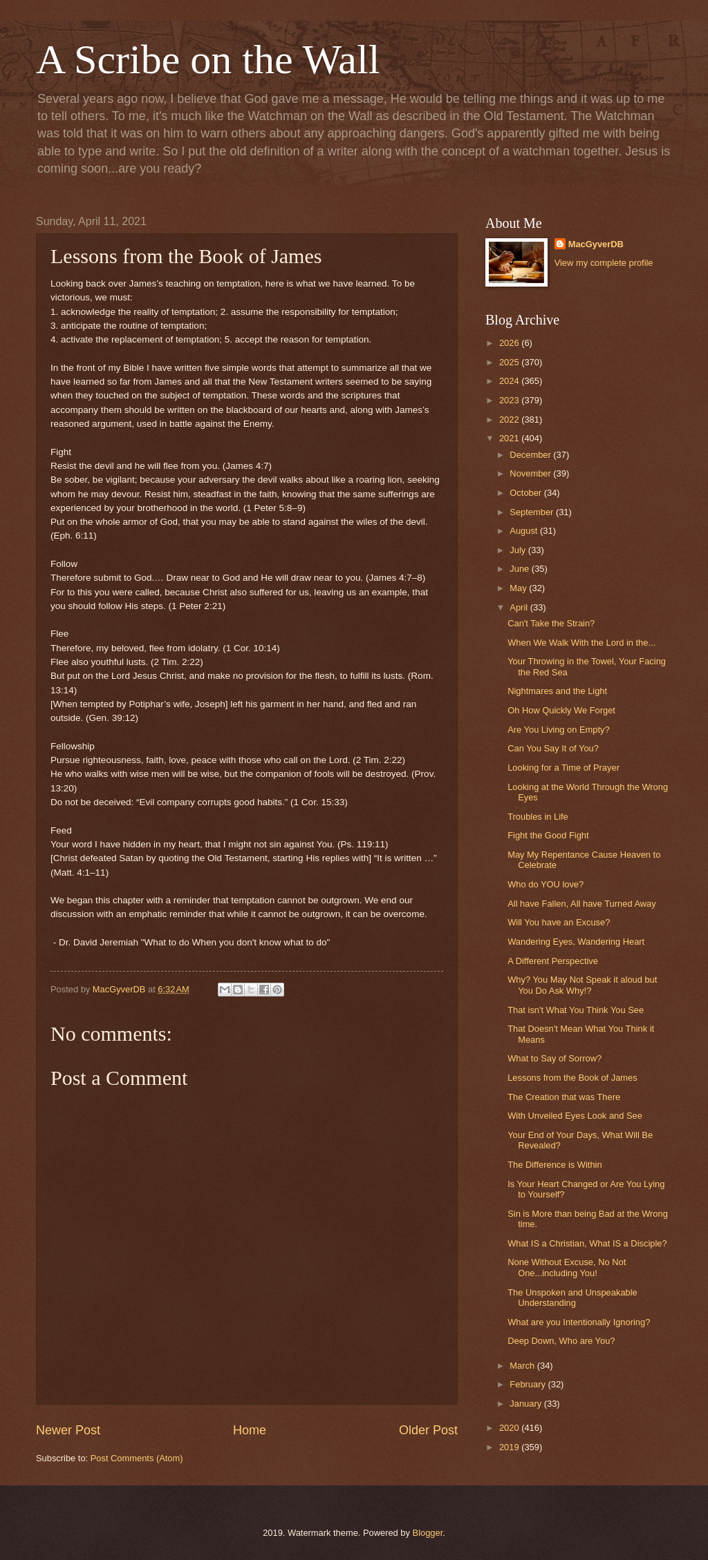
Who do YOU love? (545, 884)
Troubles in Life (537, 816)
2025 (510, 362)
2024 (510, 381)
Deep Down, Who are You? (561, 1341)
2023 (510, 400)
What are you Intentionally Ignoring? (578, 1322)
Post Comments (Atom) (137, 1458)
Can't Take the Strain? (551, 623)
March (523, 1365)
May (519, 588)
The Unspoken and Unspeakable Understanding (572, 1297)
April (520, 607)
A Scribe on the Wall (208, 59)
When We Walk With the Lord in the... (581, 642)
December (531, 455)
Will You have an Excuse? (558, 922)
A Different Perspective (552, 961)
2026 (510, 343)
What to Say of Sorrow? (554, 1058)
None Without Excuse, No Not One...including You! (566, 1267)
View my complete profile (604, 263)
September (533, 512)
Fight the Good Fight (547, 835)
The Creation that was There (563, 1097)
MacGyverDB (596, 244)
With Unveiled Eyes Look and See (574, 1115)
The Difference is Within (554, 1164)
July (519, 550)
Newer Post (68, 1430)
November (531, 473)
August (525, 531)
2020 (510, 1428)
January (526, 1403)
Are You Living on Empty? (558, 729)
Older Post (428, 1430)
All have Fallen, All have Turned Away (581, 903)
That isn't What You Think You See (575, 1010)
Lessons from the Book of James (572, 1077)
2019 (510, 1447)
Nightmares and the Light (557, 691)
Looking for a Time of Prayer (563, 767)
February (529, 1384)
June (521, 569)
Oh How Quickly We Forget (561, 710)
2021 (510, 438)
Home (249, 1430)
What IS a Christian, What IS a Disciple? (587, 1243)
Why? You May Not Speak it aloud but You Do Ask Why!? (582, 984)
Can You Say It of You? (553, 748)
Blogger (428, 1533)
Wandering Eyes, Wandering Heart (575, 941)
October (526, 493)
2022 (510, 419)
